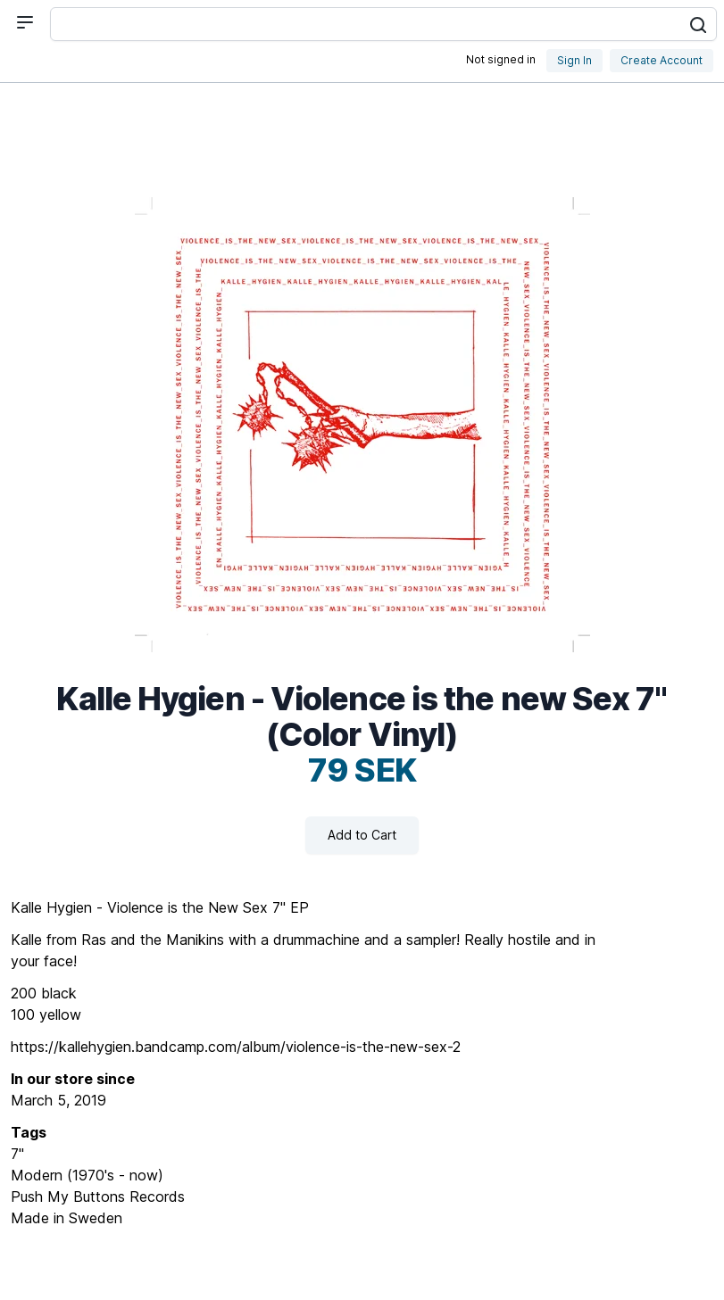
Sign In (574, 60)
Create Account (661, 60)
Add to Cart (362, 834)
